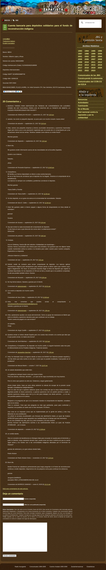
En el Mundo (83, 109)
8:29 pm (43, 277)
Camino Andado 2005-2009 (59, 566)
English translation (9, 43)
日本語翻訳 (6, 39)
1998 (87, 54)
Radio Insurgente (20, 566)
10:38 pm (46, 297)
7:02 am (41, 260)
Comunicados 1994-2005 (38, 566)
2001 (80, 56)
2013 (80, 65)
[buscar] (90, 22)
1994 (87, 51)
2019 (93, 68)
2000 (100, 54)
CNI (16, 20)
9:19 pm (43, 222)
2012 (100, 62)
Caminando (83, 106)
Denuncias (82, 99)
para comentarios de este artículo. (15, 489)
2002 (87, 56)
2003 (93, 56)
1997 (80, 54)
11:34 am (47, 330)
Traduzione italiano (9, 41)
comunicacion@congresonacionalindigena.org (22, 304)
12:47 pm (45, 365)
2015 (93, 65)
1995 (93, 51)
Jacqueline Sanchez (24, 352)
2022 (87, 70)
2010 (87, 62)
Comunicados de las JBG (89, 75)
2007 (93, 59)
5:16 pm (43, 123)
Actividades (83, 103)
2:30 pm (51, 352)
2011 (93, 62)
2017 (80, 68)
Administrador (22, 286)
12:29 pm (47, 194)
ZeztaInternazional (77, 566)
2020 (100, 68)
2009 (80, 62)
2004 (100, 56)
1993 (80, 51)
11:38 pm (42, 429)
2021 (80, 70)
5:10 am (47, 341)
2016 (100, 65)
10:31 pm (47, 286)
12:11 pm (47, 484)
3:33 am (44, 141)
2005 (80, 59)
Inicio (7, 20)
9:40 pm (43, 236)
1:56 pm (47, 310)
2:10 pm (50, 458)
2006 (87, 59)
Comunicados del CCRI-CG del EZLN (90, 83)
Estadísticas (91, 566)
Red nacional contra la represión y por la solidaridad (88, 115)
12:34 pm (48, 203)
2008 (100, 59)
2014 (87, 65)
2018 (87, 68)
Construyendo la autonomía (90, 78)
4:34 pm (51, 115)
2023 (93, 70)
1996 (100, 51)
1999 (93, 54)
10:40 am (51, 167)
